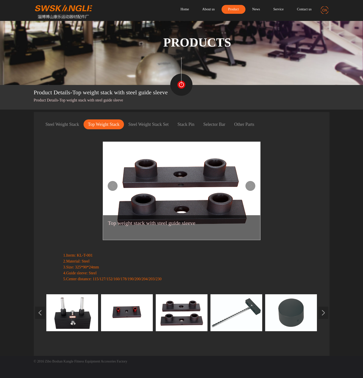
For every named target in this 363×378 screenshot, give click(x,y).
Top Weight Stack (104, 124)
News (256, 9)
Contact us (304, 9)
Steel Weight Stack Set (148, 124)
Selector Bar (214, 124)
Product (233, 9)
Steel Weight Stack (62, 124)
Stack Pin (185, 124)
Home (184, 9)
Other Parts (244, 124)
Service (278, 9)
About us (208, 9)
